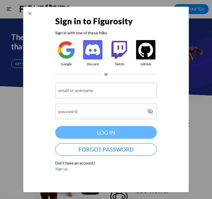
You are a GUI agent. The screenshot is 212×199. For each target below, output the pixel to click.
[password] (101, 111)
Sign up (61, 168)
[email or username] (106, 90)
